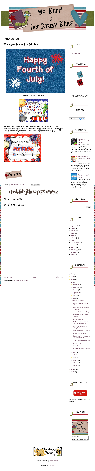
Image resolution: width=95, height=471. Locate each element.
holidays (73, 238)
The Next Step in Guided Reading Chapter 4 (80, 322)
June (74, 352)
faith (72, 235)
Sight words (74, 226)
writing (73, 254)
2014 (72, 279)
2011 (72, 372)
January (75, 365)
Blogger (51, 466)
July (74, 298)
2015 (72, 277)
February (76, 363)
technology (74, 250)
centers (73, 231)
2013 (72, 282)
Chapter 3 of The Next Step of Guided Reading (81, 337)
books (73, 228)
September (76, 293)
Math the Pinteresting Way (81, 348)
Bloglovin (75, 346)
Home (34, 277)
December (76, 284)
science (73, 247)
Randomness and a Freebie (81, 330)
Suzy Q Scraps (54, 461)
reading (73, 245)
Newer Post (8, 277)
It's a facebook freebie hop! (81, 340)
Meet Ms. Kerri (75, 53)
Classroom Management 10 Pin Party (83, 140)
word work (74, 252)
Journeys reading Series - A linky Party (83, 175)
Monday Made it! (77, 319)
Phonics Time (76, 343)
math (72, 240)
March (75, 360)
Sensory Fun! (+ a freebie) (80, 312)
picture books (75, 242)
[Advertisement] (34, 261)
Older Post (59, 277)
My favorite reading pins (80, 333)
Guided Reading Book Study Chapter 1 (84, 158)
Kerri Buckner (14, 184)
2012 (72, 369)
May (74, 355)
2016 (72, 274)
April (74, 357)
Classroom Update (78, 300)
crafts (72, 233)
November (76, 287)
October (75, 290)
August (75, 295)
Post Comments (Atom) (20, 280)
